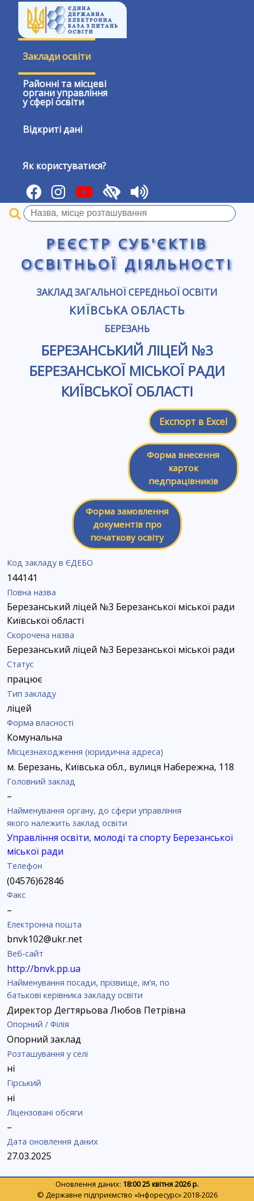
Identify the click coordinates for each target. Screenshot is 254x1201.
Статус (20, 664)
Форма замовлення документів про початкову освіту (127, 524)
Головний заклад (41, 781)
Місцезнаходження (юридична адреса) (85, 751)
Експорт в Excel (193, 421)
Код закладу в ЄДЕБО (50, 562)
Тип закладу (31, 693)
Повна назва (31, 592)
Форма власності (40, 722)
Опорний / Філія (38, 1024)
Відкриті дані (52, 129)
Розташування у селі (47, 1053)
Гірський (24, 1082)
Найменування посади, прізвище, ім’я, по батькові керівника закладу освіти (88, 988)
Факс (16, 894)
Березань (127, 328)
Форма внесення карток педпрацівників (183, 468)
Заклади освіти (57, 56)
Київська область (127, 310)
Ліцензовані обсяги (45, 1112)
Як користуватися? (64, 166)
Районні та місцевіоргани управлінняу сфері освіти (65, 92)
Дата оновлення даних (52, 1141)
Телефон (24, 865)
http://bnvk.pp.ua (43, 968)
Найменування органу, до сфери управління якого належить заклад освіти (94, 816)
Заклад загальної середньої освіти (127, 292)
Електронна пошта (44, 924)
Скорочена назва (40, 635)
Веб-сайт (25, 953)
